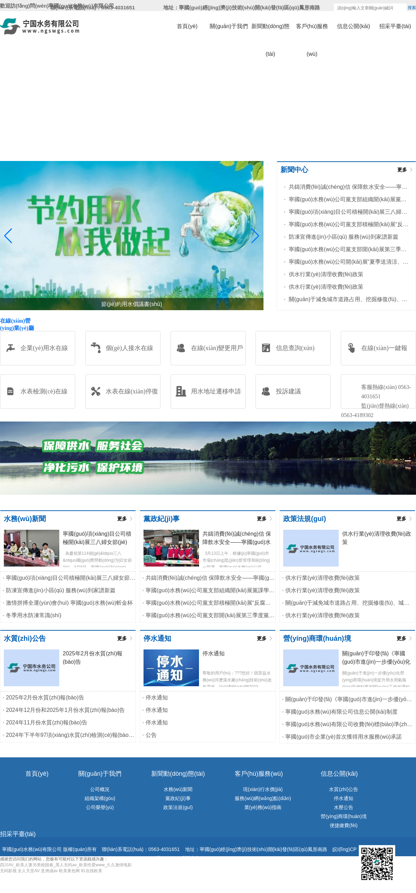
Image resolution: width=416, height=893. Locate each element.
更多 (402, 169)
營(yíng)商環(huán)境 (343, 816)
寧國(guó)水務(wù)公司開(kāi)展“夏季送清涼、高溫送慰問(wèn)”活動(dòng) (349, 262)
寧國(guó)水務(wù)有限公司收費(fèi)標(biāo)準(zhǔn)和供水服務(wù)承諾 (350, 724)
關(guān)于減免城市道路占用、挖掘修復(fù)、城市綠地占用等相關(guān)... (350, 603)
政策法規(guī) (178, 807)
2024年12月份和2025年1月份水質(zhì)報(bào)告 (65, 710)
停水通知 (157, 697)
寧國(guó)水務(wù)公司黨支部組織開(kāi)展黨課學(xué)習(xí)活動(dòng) (349, 199)
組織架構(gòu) (100, 798)
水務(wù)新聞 (178, 789)
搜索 (412, 7)
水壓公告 (343, 807)
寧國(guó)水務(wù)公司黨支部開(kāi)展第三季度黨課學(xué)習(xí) (349, 249)
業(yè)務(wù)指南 (262, 807)
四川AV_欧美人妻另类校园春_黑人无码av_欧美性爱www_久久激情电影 (66, 864)
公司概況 (100, 789)
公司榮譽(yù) (100, 807)
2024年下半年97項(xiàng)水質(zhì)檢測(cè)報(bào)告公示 (71, 735)
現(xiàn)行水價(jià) (263, 789)
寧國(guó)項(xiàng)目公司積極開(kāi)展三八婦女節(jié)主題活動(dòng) (349, 212)
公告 (151, 735)
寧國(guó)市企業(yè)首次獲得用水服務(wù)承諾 (343, 737)
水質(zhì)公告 (343, 789)
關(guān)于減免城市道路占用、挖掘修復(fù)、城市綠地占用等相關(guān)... (349, 299)
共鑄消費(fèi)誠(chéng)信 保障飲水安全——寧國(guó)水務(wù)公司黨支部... (349, 187)
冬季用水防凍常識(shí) (33, 615)
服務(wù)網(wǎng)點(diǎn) (263, 798)
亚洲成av (49, 870)
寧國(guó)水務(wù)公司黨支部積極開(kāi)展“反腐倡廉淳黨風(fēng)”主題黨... (349, 224)
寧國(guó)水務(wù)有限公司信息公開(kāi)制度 (341, 712)
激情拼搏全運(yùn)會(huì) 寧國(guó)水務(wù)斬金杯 (69, 603)
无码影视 (8, 870)
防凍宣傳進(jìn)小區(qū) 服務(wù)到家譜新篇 (343, 237)
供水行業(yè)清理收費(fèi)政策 (326, 274)
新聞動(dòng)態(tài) (270, 31)
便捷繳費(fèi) (343, 825)
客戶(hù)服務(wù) (312, 31)
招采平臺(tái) (395, 26)
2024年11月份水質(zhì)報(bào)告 (46, 722)
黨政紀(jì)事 (177, 798)
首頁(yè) (187, 26)
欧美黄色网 (69, 870)
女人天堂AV (29, 870)
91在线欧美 (91, 870)
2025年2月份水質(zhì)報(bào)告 (45, 697)
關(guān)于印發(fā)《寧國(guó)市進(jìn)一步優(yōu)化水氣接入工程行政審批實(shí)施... (350, 699)
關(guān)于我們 (229, 26)
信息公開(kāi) (353, 26)
